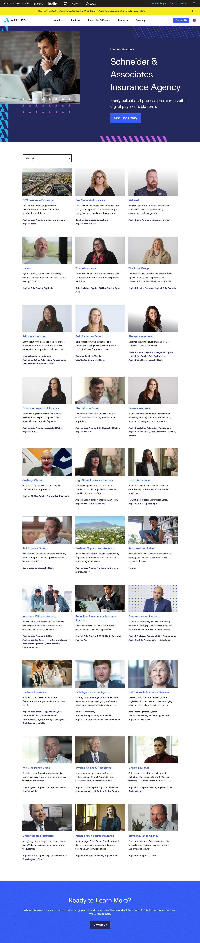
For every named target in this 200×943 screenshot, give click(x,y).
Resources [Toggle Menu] (123, 20)
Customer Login (158, 3)
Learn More (140, 11)
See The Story (125, 118)
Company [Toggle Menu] (140, 20)
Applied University (179, 3)
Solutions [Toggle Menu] (58, 20)
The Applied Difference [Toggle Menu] (99, 20)
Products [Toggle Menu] (75, 20)
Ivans (46, 19)
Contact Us (181, 20)
